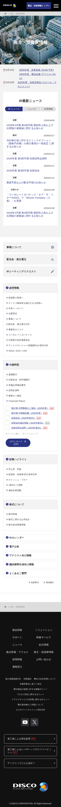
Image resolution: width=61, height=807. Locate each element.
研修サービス (43, 637)
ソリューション (43, 630)
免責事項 (35, 582)
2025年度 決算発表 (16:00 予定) (36, 70)
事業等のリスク (15, 329)
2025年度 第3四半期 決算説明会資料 (27, 158)
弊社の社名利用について (45, 679)
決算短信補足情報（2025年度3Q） (28, 423)
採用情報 (17, 659)
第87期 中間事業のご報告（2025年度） (30, 408)
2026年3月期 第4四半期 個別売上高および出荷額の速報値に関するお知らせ (30, 127)
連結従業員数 (14, 490)
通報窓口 (17, 666)
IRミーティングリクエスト (30, 271)
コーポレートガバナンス (20, 335)
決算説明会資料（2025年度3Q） (26, 428)
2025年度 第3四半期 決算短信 (23, 170)
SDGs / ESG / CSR (17, 351)
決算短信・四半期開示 (19, 379)
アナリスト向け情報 (20, 555)
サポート (17, 637)
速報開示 (12, 374)
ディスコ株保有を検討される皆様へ (25, 303)
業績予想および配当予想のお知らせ (26, 182)
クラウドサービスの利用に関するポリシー (30, 699)
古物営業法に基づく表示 (30, 684)
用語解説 (50, 582)
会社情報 (44, 644)
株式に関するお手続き (19, 519)
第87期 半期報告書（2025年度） (26, 413)
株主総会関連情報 (17, 524)
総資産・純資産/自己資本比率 (22, 474)
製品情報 (17, 630)
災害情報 (48, 109)
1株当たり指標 (15, 485)
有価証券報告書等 (17, 385)
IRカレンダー (16, 537)
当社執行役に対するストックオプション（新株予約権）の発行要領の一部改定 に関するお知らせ (30, 143)
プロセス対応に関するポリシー (30, 694)
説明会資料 (13, 390)
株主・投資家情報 (17, 14)
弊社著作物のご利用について (30, 705)
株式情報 (12, 514)
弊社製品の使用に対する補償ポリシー (30, 689)
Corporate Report (16, 401)
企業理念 (12, 313)
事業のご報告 (14, 396)
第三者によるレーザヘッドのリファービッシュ (29, 751)
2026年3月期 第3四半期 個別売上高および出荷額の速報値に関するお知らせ (30, 214)
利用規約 (27, 679)
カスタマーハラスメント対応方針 (30, 710)
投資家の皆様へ (15, 297)
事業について (30, 247)
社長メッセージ (15, 308)
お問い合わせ (43, 659)
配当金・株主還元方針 (19, 324)
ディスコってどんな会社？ (21, 763)
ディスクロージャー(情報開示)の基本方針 (28, 345)
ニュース (31, 109)
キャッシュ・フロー (18, 480)
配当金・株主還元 (30, 259)
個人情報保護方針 (13, 679)
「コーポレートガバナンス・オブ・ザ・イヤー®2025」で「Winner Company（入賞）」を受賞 (30, 197)
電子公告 (14, 546)
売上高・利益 (14, 469)
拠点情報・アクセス (17, 652)
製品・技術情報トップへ (38, 6)
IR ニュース (14, 109)
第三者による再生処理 (18, 738)
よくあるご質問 (18, 573)
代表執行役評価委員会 (19, 340)
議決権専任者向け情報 (21, 564)
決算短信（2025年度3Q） (23, 418)
